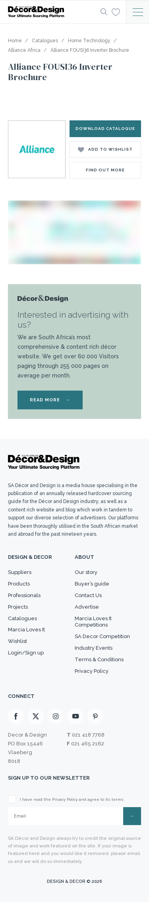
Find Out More (105, 170)
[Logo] (52, 12)
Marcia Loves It (26, 630)
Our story (86, 572)
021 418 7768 (88, 735)
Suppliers (19, 572)
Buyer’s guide (92, 584)
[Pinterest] (95, 716)
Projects (18, 607)
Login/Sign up (26, 653)
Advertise (87, 607)
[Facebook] (16, 716)
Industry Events (93, 648)
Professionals (24, 595)
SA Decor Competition (102, 636)
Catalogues (22, 618)
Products (19, 584)
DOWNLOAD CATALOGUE (105, 128)
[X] (36, 716)
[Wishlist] (116, 11)
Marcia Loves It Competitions (93, 621)
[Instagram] (56, 716)
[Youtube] (75, 716)
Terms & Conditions (99, 659)
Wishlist (17, 641)
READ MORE (50, 400)
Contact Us (88, 595)
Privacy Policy (91, 671)
